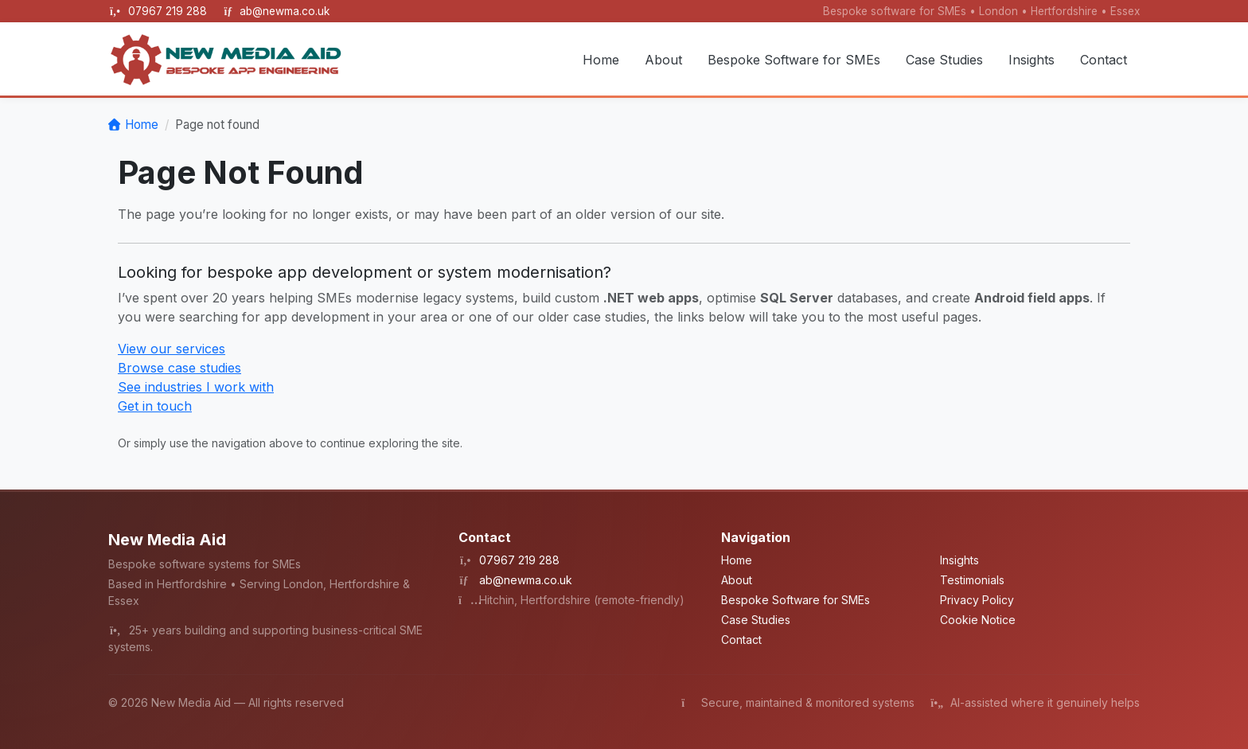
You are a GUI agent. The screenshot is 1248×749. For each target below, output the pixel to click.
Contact (1103, 60)
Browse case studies (179, 368)
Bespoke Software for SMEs (794, 60)
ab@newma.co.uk (285, 11)
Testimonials (972, 580)
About (663, 60)
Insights (1031, 60)
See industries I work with (196, 387)
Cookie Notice (978, 619)
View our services (171, 349)
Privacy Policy (977, 600)
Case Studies (944, 60)
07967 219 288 (169, 11)
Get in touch (155, 406)
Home (601, 60)
